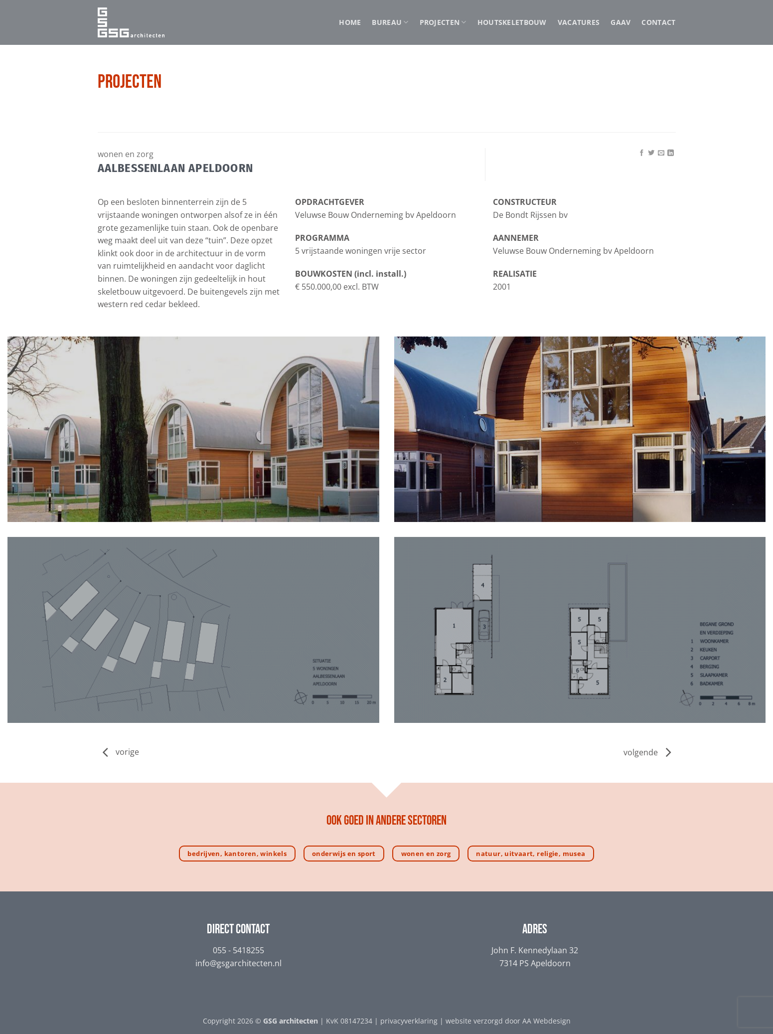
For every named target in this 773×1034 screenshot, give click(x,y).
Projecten (443, 22)
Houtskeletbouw (512, 22)
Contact (658, 22)
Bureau (390, 22)
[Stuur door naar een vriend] (661, 153)
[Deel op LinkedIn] (670, 153)
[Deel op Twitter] (651, 153)
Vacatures (579, 22)
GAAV (620, 22)
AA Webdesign (546, 1021)
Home (350, 22)
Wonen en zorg (126, 154)
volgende (647, 752)
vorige (127, 752)
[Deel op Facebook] (641, 153)
